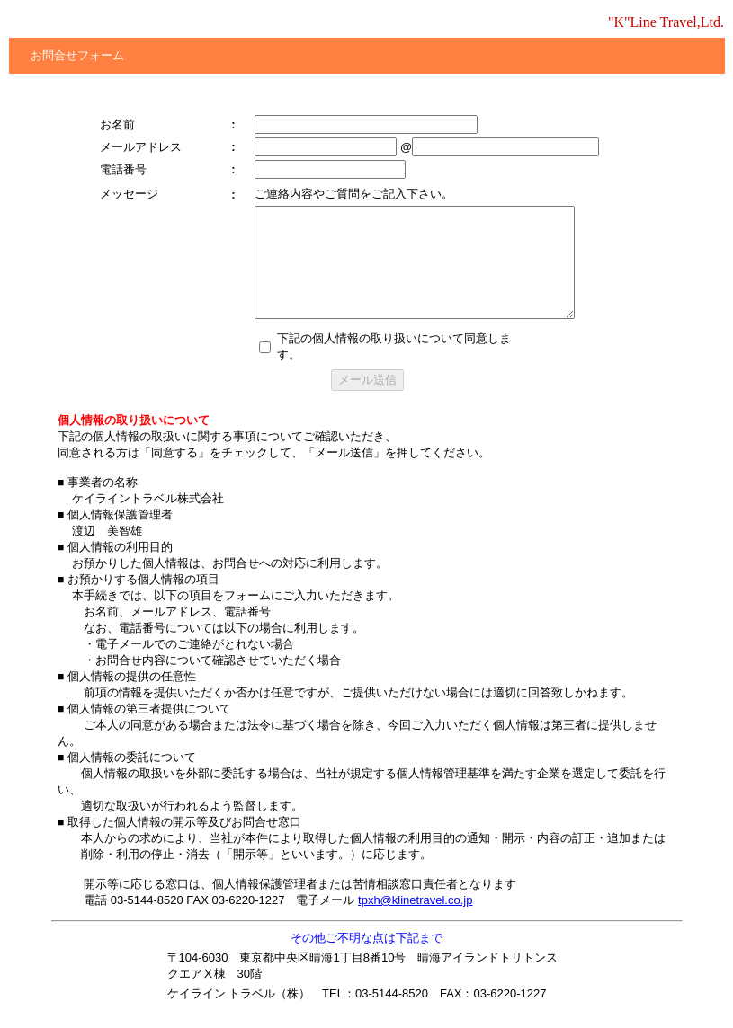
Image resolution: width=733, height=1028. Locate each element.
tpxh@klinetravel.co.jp (415, 900)
